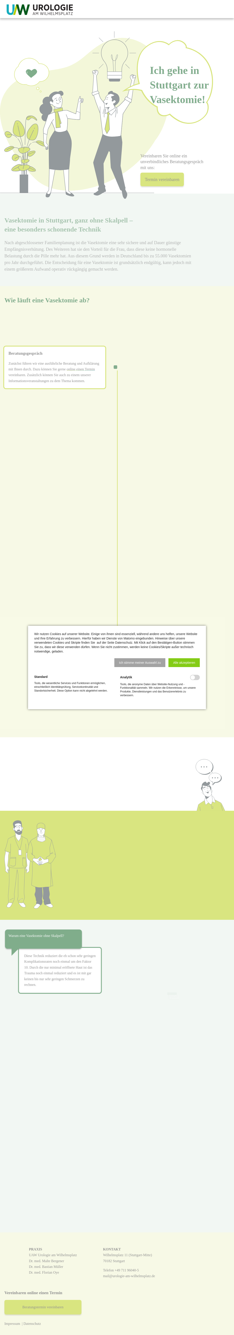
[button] (139, 662)
